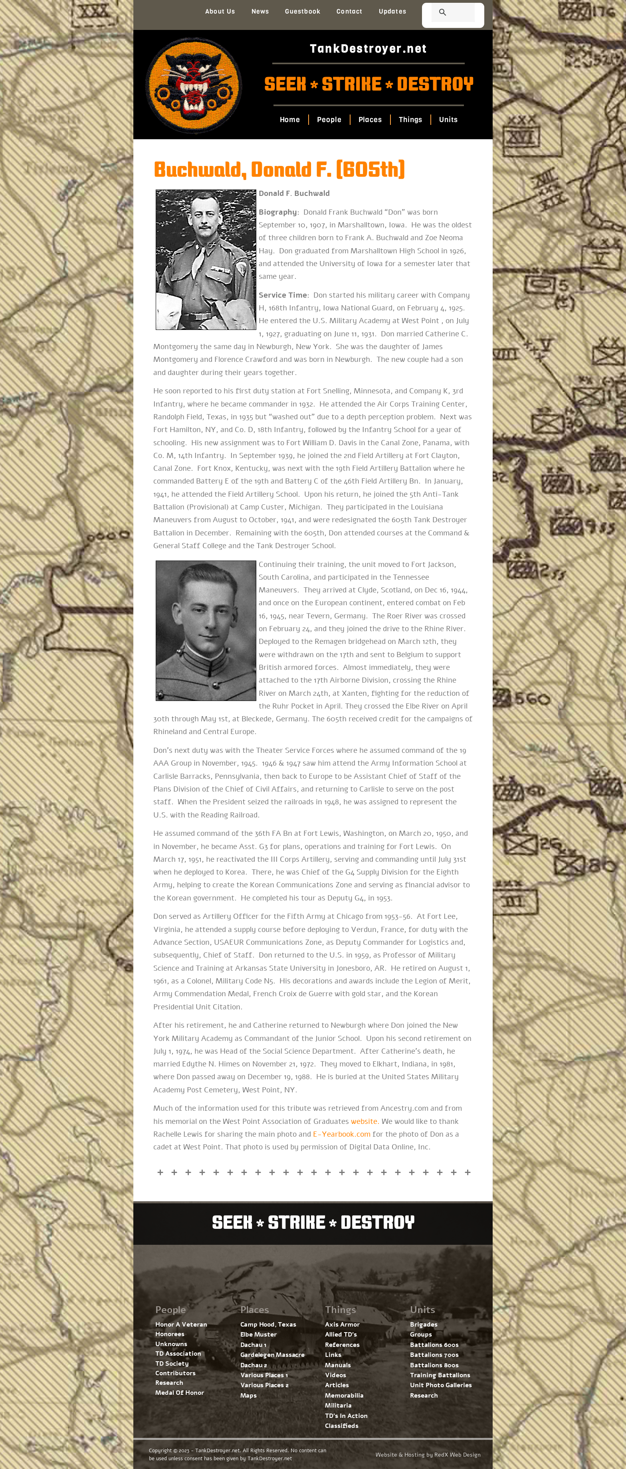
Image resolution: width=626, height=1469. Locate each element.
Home (289, 119)
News (260, 11)
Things (410, 119)
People (329, 119)
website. (365, 1121)
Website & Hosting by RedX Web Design (428, 1455)
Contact (350, 11)
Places (370, 119)
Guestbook (303, 11)
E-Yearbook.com (341, 1134)
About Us (220, 11)
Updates (392, 11)
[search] (443, 13)
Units (448, 119)
